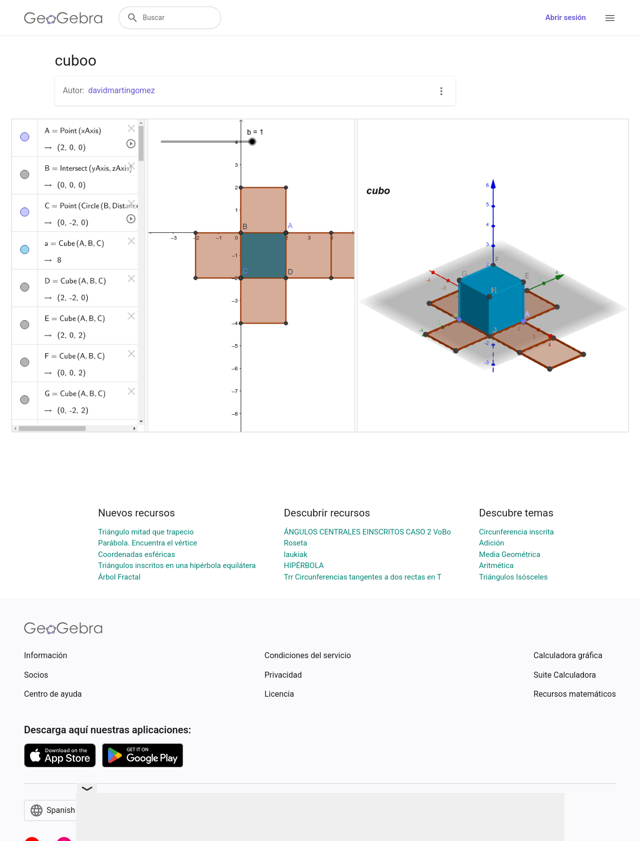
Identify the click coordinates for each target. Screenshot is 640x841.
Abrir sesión (565, 17)
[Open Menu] (610, 18)
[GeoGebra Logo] (63, 18)
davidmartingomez (121, 90)
